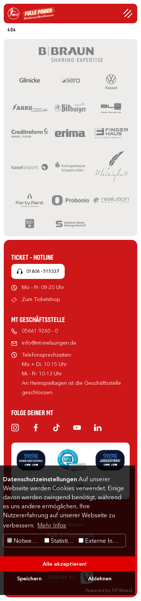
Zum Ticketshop (41, 299)
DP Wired (122, 590)
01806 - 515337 (42, 271)
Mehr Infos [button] (51, 525)
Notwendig (24, 540)
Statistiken (60, 540)
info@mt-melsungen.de (49, 342)
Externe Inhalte (102, 540)
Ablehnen (100, 578)
